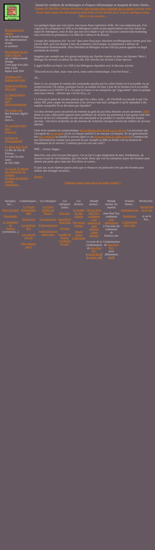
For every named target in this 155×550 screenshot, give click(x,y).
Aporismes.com (130, 210)
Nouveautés (10, 216)
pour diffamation (111, 221)
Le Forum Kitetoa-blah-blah (28, 210)
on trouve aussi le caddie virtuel (112, 136)
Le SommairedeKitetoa (10, 225)
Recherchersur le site (146, 208)
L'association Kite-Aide (129, 224)
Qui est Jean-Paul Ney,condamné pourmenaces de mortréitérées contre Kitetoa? (94, 223)
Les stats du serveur (28, 236)
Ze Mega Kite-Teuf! (16, 146)
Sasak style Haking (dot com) (16, 87)
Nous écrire (28, 219)
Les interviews (48, 219)
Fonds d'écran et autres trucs (48, 233)
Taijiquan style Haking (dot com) (15, 78)
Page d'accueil (10, 210)
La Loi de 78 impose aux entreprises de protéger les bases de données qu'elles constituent (16, 176)
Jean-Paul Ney (95, 250)
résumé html (94, 254)
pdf (111, 257)
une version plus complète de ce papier (109, 8)
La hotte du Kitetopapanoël (13, 139)
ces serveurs (57, 133)
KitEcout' (64, 213)
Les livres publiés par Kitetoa (48, 210)
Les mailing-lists (28, 227)
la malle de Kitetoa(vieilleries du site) (65, 239)
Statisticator (129, 216)
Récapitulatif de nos (16, 51)
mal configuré (47, 136)
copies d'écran (13, 55)
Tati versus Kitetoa (79, 224)
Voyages (65, 228)
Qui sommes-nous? (28, 245)
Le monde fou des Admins (78, 213)
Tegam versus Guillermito (78, 235)
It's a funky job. (14, 110)
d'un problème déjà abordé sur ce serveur (103, 130)
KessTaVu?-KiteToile (64, 221)
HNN (146, 111)
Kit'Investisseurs (48, 225)
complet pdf (94, 257)
